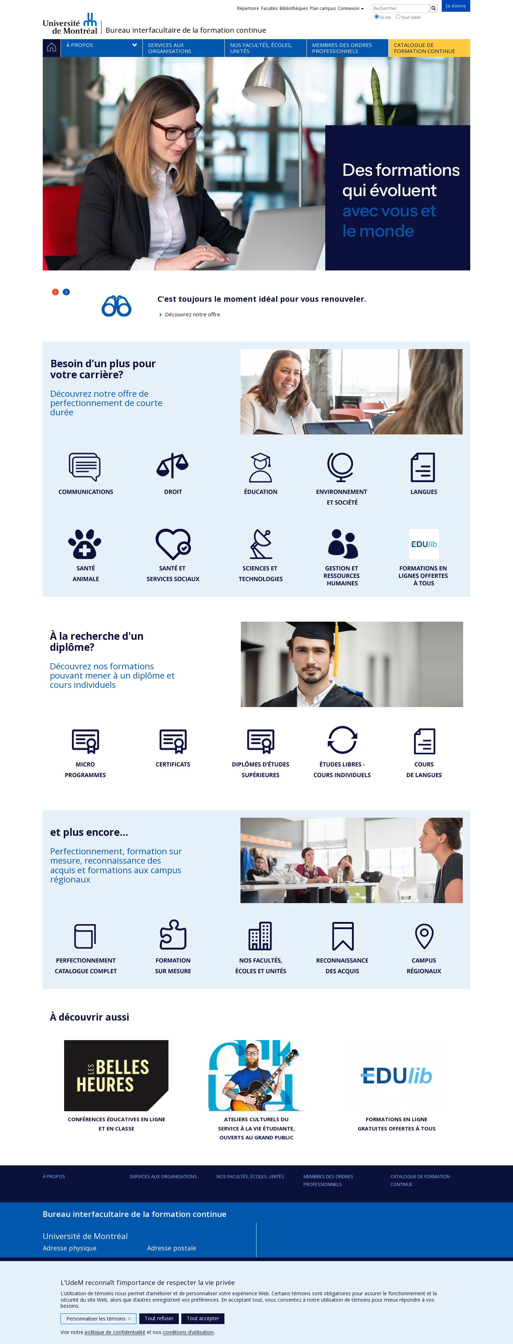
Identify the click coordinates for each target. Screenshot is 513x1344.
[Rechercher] (433, 8)
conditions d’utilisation (188, 1332)
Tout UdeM (408, 17)
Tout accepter (203, 1318)
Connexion (351, 8)
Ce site (382, 17)
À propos (54, 1176)
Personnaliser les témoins (98, 1318)
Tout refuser (159, 1318)
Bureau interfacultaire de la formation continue (185, 30)
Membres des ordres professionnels (328, 1180)
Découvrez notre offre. (193, 314)
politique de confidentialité (115, 1332)
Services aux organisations (163, 1176)
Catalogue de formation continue (420, 1180)
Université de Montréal (70, 23)
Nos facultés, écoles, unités (250, 1176)
